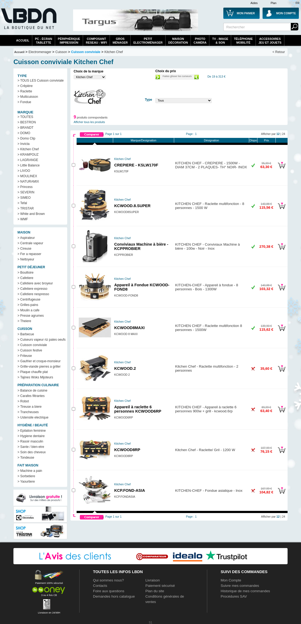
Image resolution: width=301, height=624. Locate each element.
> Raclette (24, 91)
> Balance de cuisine (32, 390)
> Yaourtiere (26, 481)
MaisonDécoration (178, 40)
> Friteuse (24, 356)
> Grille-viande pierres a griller (38, 366)
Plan (273, 3)
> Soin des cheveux (31, 452)
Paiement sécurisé (160, 586)
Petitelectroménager (148, 40)
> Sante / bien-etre (30, 447)
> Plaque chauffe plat (32, 372)
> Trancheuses (28, 412)
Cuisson (61, 52)
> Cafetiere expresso (32, 289)
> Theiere (24, 321)
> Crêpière (25, 86)
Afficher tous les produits (89, 122)
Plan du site (154, 591)
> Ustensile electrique (32, 417)
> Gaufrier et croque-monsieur (38, 361)
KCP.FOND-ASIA (129, 490)
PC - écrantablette (43, 40)
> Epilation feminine (31, 431)
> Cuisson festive (29, 350)
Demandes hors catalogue (114, 596)
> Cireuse (24, 248)
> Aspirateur (26, 238)
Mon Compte (231, 580)
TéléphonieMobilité (243, 40)
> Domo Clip (26, 138)
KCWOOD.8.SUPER (132, 206)
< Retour (279, 52)
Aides (254, 3)
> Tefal (22, 203)
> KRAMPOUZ (27, 154)
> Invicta (23, 144)
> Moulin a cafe (28, 310)
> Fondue (24, 102)
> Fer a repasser (29, 254)
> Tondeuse (25, 457)
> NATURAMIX (28, 181)
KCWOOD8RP (127, 450)
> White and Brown (31, 214)
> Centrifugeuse (28, 299)
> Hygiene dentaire (31, 436)
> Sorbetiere (26, 476)
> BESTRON (26, 122)
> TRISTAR (25, 208)
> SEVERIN (25, 192)
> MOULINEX (27, 176)
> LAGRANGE (27, 160)
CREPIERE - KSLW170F (136, 165)
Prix (266, 140)
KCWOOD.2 (125, 368)
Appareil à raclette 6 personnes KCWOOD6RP (137, 409)
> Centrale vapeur (30, 243)
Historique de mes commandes (245, 591)
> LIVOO (23, 171)
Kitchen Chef (114, 52)
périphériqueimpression (69, 40)
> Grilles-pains (27, 305)
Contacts (100, 586)
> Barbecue (25, 334)
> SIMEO (24, 198)
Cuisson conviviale (86, 52)
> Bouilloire (25, 272)
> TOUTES (25, 117)
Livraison (152, 580)
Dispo (253, 140)
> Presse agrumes (30, 316)
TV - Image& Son (220, 40)
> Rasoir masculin (30, 441)
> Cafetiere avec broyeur (35, 283)
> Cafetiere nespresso (33, 294)
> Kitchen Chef (28, 149)
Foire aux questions (108, 591)
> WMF (22, 219)
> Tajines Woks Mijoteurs (35, 377)
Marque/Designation (143, 140)
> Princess (25, 187)
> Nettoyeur (25, 259)
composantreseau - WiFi (96, 40)
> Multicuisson (27, 97)
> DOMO (23, 133)
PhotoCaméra (200, 40)
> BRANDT (25, 128)
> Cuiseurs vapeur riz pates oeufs (41, 339)
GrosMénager (120, 40)
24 (283, 133)
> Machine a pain (29, 471)
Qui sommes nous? (108, 580)
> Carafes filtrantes (31, 396)
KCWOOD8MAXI (129, 328)
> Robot (23, 401)
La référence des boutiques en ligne (28, 22)
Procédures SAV (234, 596)
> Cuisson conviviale (32, 345)
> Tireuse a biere (29, 407)
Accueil (22, 40)
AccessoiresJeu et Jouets (270, 40)
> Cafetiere (25, 278)
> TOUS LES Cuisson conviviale (40, 80)
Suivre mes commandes (240, 586)
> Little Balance (28, 165)
